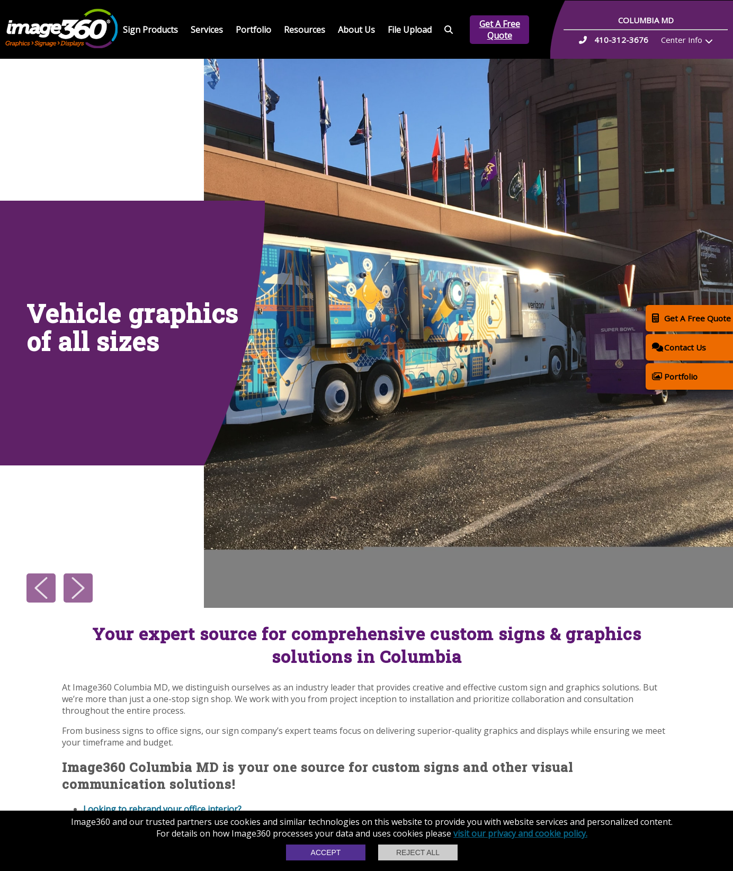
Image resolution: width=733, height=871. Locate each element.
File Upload (410, 29)
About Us (356, 29)
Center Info (681, 39)
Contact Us (679, 347)
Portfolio (253, 29)
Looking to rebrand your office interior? (163, 809)
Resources (304, 29)
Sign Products (150, 29)
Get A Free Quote (499, 29)
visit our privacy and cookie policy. (520, 833)
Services (207, 29)
